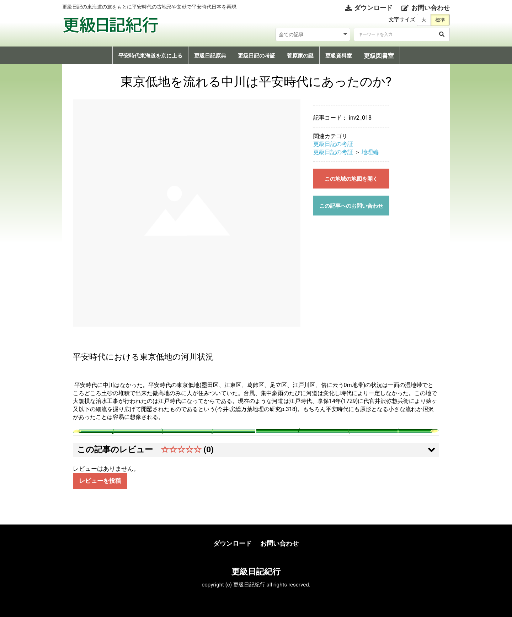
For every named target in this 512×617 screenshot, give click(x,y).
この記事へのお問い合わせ (351, 206)
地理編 (370, 152)
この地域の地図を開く (351, 179)
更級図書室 (379, 55)
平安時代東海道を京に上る (150, 56)
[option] (186, 213)
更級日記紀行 (256, 572)
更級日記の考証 (256, 56)
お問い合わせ (279, 543)
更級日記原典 (210, 56)
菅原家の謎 (300, 56)
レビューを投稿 (100, 480)
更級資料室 (338, 56)
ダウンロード (232, 543)
